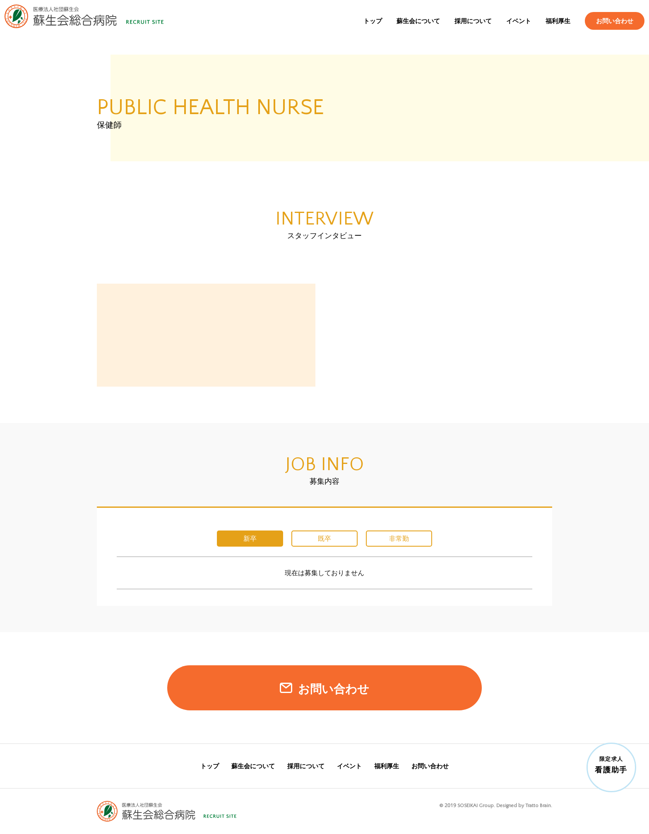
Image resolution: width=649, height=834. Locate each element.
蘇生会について (410, 28)
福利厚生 (550, 28)
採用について (465, 28)
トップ (365, 28)
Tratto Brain (538, 805)
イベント (510, 28)
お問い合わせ (606, 28)
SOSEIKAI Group (475, 805)
